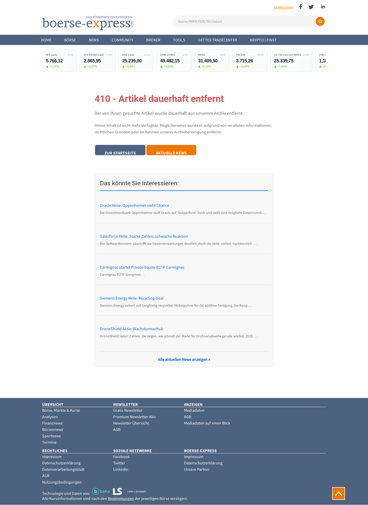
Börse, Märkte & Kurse (61, 410)
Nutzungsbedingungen (62, 482)
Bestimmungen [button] (121, 498)
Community (122, 39)
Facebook (121, 456)
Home (46, 39)
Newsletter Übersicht (131, 423)
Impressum (52, 456)
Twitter (119, 463)
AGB (116, 429)
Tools (179, 39)
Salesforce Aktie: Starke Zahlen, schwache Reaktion (144, 236)
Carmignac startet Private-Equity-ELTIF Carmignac (142, 267)
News (94, 39)
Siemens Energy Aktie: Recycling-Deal (132, 298)
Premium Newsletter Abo (134, 416)
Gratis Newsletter (128, 410)
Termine (49, 442)
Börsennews (52, 429)
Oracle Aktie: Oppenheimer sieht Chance (134, 205)
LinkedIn (120, 469)
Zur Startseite (121, 152)
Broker (153, 39)
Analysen (50, 416)
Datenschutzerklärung (61, 463)
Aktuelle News (175, 152)
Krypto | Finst (263, 39)
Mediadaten (194, 410)
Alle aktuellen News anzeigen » (184, 359)
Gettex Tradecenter (217, 39)
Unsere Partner (197, 469)
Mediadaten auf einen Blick (207, 423)
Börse (70, 39)
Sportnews (51, 436)
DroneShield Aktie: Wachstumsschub (131, 328)
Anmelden (283, 7)
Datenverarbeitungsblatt (63, 469)
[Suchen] (320, 21)
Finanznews (52, 423)
